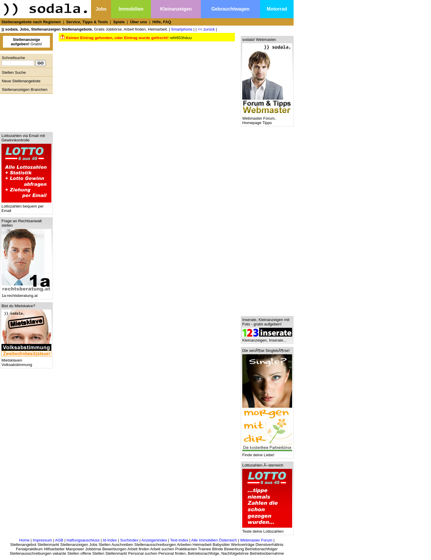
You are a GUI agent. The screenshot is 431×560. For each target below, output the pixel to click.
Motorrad (277, 8)
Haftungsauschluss (83, 540)
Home (24, 540)
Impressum (42, 540)
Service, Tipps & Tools (87, 22)
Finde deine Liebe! (267, 453)
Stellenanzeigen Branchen (25, 89)
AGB (59, 540)
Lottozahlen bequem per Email (26, 206)
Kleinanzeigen (176, 8)
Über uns (138, 22)
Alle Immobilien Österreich (214, 540)
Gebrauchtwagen (230, 8)
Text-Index (179, 540)
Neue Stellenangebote (21, 81)
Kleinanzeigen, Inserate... (267, 338)
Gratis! (26, 41)
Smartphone (182, 29)
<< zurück (206, 29)
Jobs (100, 8)
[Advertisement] (24, 111)
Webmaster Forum (256, 540)
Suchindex (129, 540)
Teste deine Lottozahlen (267, 530)
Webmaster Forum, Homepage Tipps (267, 119)
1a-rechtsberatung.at (26, 294)
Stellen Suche (14, 72)
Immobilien (131, 8)
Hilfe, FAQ (161, 22)
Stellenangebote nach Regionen (31, 22)
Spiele (118, 22)
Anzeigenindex (154, 540)
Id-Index (110, 540)
